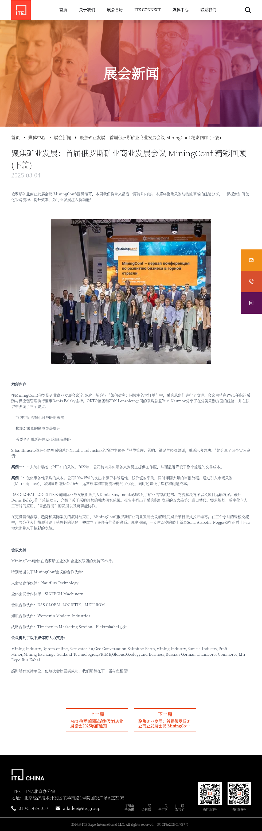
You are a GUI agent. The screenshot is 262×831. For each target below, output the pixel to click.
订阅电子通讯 (129, 807)
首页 (63, 9)
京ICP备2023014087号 (172, 824)
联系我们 (208, 9)
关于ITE (163, 807)
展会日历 (115, 9)
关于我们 (87, 9)
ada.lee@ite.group (81, 808)
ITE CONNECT (147, 9)
